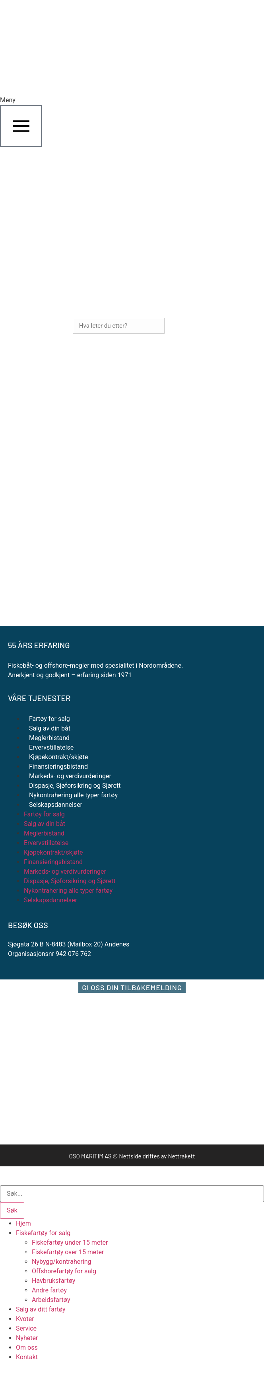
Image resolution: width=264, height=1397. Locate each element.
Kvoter (25, 1319)
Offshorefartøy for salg (64, 1271)
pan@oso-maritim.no (37, 501)
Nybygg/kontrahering (61, 1261)
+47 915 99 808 (55, 478)
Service (26, 1328)
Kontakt (27, 1357)
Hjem (23, 1223)
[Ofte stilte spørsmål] (15, 576)
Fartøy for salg (49, 719)
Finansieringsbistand (58, 766)
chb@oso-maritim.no (37, 547)
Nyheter (27, 1338)
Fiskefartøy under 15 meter (70, 1242)
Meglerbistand (49, 738)
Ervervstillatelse (51, 747)
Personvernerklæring (65, 600)
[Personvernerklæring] (15, 601)
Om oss (27, 1347)
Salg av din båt (49, 728)
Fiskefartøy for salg (43, 1233)
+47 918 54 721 (51, 431)
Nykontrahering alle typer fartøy (73, 795)
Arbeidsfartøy (51, 1300)
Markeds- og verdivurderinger (70, 776)
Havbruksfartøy (53, 1280)
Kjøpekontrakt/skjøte (58, 757)
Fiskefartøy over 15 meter (68, 1252)
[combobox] (132, 1193)
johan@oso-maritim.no (40, 454)
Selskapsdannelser (55, 804)
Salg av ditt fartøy (41, 1309)
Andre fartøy (49, 1290)
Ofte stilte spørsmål (62, 575)
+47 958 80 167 (65, 524)
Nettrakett (181, 1156)
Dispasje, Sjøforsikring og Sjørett (75, 785)
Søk (178, 325)
